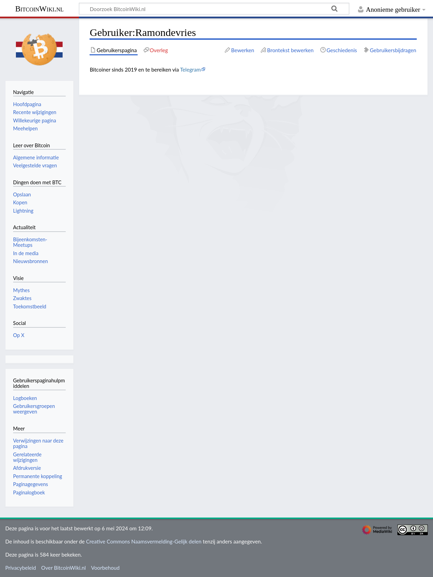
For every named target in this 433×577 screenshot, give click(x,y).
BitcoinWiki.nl (39, 8)
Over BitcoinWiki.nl (63, 568)
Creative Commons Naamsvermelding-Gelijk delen (144, 541)
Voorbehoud (105, 568)
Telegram (190, 69)
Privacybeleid (20, 568)
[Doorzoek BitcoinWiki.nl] (214, 8)
